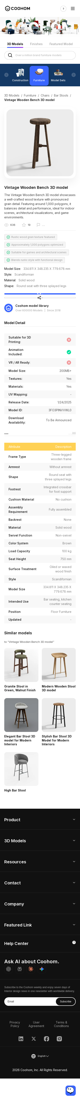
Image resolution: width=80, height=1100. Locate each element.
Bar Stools (61, 95)
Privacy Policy (15, 1045)
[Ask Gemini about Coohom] (42, 990)
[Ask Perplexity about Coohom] (19, 990)
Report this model (53, 225)
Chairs (45, 95)
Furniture (30, 95)
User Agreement (36, 1045)
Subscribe (65, 1023)
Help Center (16, 965)
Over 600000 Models (29, 329)
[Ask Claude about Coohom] (30, 990)
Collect (40, 299)
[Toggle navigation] (73, 8)
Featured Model (61, 44)
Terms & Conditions (61, 1045)
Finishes (36, 44)
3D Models (15, 44)
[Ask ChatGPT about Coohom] (8, 990)
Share (40, 312)
